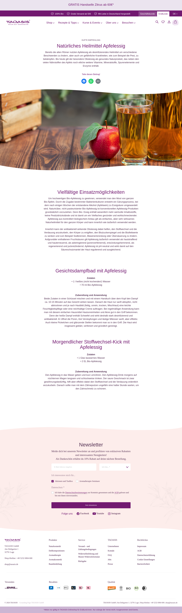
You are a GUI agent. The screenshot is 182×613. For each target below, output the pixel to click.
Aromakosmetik (55, 559)
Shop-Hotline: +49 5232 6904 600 (18, 558)
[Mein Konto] (169, 21)
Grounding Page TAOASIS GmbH (31, 603)
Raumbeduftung (55, 564)
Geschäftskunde (147, 14)
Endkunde (163, 14)
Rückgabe (82, 561)
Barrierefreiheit (143, 564)
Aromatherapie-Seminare (89, 481)
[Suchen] (157, 21)
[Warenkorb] (175, 22)
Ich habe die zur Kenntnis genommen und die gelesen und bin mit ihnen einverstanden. (92, 494)
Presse (110, 564)
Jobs (109, 559)
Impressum (141, 546)
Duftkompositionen (56, 551)
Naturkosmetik (55, 546)
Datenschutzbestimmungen (76, 492)
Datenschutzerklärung (146, 555)
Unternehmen (113, 546)
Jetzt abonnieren (91, 505)
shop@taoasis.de (11, 564)
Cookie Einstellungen (146, 559)
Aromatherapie (55, 555)
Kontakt (111, 551)
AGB (116, 492)
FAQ (110, 555)
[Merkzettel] (163, 21)
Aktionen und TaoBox (64, 481)
